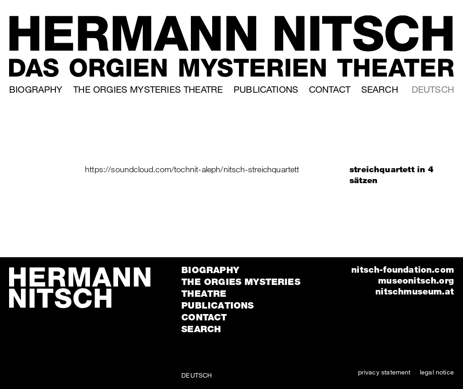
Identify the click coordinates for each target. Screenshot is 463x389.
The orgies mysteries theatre (148, 89)
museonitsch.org (416, 280)
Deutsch (433, 89)
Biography (36, 89)
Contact (329, 89)
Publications (266, 89)
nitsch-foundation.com (402, 269)
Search (379, 89)
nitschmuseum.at (414, 291)
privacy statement (384, 372)
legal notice (437, 372)
